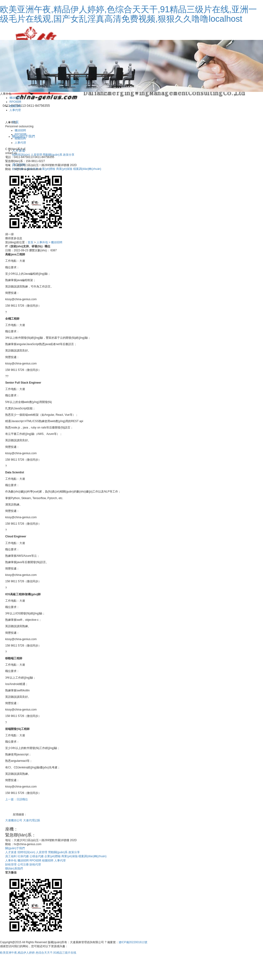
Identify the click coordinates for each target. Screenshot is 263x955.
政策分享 (68, 154)
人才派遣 (11, 852)
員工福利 (11, 856)
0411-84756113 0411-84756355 (49, 829)
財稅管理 (11, 864)
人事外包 (11, 860)
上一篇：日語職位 (16, 799)
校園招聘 (15, 106)
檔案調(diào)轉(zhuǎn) (87, 169)
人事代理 (15, 110)
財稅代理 (35, 864)
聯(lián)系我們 (14, 868)
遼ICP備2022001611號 (133, 942)
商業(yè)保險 (64, 169)
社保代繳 (23, 856)
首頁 (30, 242)
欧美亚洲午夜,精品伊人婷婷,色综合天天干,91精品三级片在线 (38, 952)
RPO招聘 (15, 101)
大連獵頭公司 (14, 820)
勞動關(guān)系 (53, 154)
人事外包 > (43, 242)
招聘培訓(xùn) (21, 154)
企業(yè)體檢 (47, 169)
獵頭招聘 (15, 97)
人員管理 (37, 154)
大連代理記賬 (31, 820)
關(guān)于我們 (15, 848)
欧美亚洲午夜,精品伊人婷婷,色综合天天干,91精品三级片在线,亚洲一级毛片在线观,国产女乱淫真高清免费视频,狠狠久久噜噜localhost (128, 14)
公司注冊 (23, 864)
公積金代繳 (37, 856)
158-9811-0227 (51, 835)
